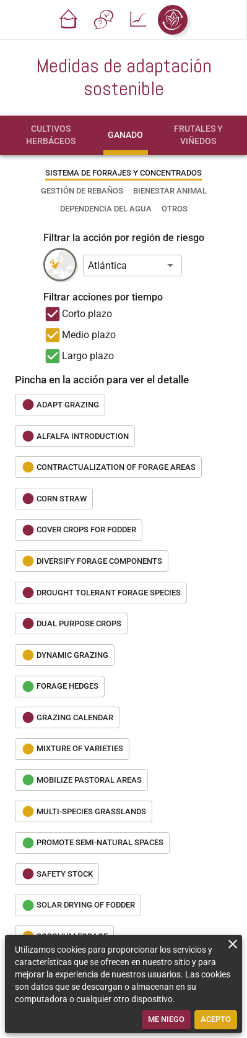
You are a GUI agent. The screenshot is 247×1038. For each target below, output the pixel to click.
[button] (69, 20)
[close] (232, 944)
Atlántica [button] (107, 265)
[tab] (51, 135)
